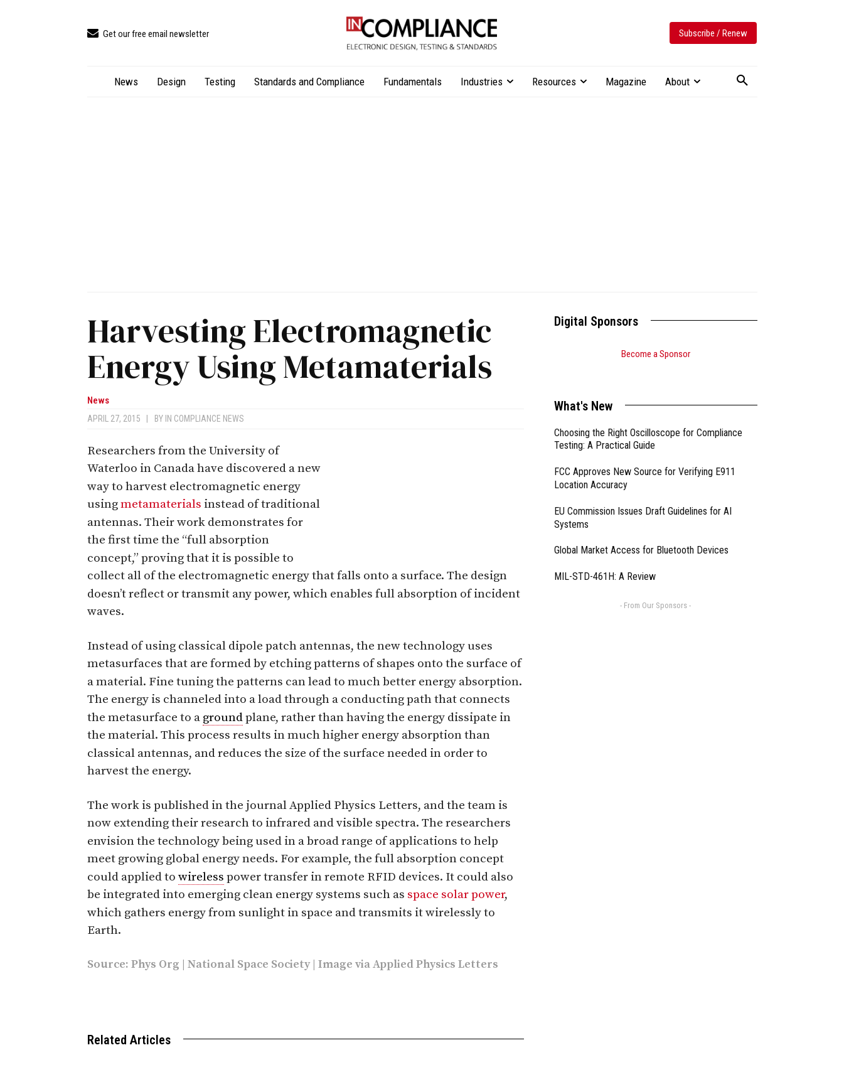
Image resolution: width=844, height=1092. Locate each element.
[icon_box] (148, 34)
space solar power (456, 894)
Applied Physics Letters (435, 964)
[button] (742, 81)
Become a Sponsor (655, 354)
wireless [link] (201, 877)
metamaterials (160, 504)
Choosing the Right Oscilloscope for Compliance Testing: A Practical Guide (648, 423)
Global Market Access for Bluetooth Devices (641, 534)
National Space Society (249, 964)
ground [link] (223, 717)
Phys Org (155, 964)
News (98, 400)
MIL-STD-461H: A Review (605, 561)
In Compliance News (204, 419)
